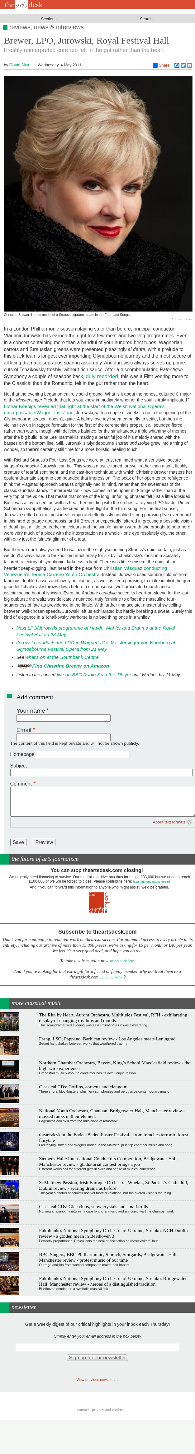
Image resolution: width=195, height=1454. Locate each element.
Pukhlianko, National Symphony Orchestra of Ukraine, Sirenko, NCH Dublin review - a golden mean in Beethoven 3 (113, 1233)
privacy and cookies (108, 1409)
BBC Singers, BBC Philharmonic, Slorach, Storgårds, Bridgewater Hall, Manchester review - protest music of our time (108, 1257)
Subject (18, 765)
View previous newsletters (98, 1379)
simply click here (121, 961)
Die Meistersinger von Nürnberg (93, 642)
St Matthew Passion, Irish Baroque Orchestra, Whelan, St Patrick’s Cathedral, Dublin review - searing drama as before (113, 1185)
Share (161, 65)
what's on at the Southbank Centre (62, 657)
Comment (21, 783)
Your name (31, 710)
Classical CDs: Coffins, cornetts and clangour (82, 1086)
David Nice (20, 64)
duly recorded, (103, 376)
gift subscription (111, 977)
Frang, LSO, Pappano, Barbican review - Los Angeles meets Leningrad (107, 1038)
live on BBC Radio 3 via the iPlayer (94, 674)
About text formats (169, 822)
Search (146, 18)
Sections (49, 18)
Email (24, 730)
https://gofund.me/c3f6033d (151, 881)
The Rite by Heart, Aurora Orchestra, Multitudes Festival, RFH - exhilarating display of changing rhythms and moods (113, 1017)
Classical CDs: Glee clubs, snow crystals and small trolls (93, 1206)
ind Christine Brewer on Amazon (72, 665)
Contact (83, 1409)
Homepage (22, 754)
